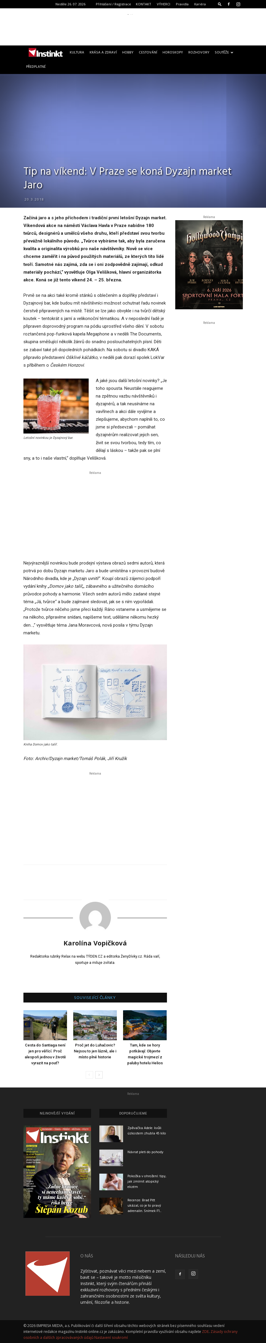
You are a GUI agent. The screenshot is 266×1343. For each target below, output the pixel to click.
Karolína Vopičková (95, 942)
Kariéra (200, 4)
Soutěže (224, 53)
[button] (219, 4)
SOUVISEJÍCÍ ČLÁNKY (95, 998)
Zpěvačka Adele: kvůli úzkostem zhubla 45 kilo (147, 1130)
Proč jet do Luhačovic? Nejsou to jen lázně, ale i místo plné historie (95, 1051)
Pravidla (182, 4)
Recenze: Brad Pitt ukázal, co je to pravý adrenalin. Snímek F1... (144, 1205)
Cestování (148, 53)
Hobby (127, 53)
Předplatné (36, 67)
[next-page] (99, 1075)
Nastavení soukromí (111, 1337)
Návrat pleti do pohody (145, 1152)
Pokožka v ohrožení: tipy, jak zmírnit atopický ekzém (147, 1181)
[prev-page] (89, 1075)
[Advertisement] (133, 28)
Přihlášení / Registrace (113, 4)
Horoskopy (173, 53)
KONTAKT (143, 4)
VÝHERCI (163, 4)
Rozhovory (198, 53)
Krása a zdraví (103, 53)
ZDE (205, 1331)
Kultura (77, 53)
